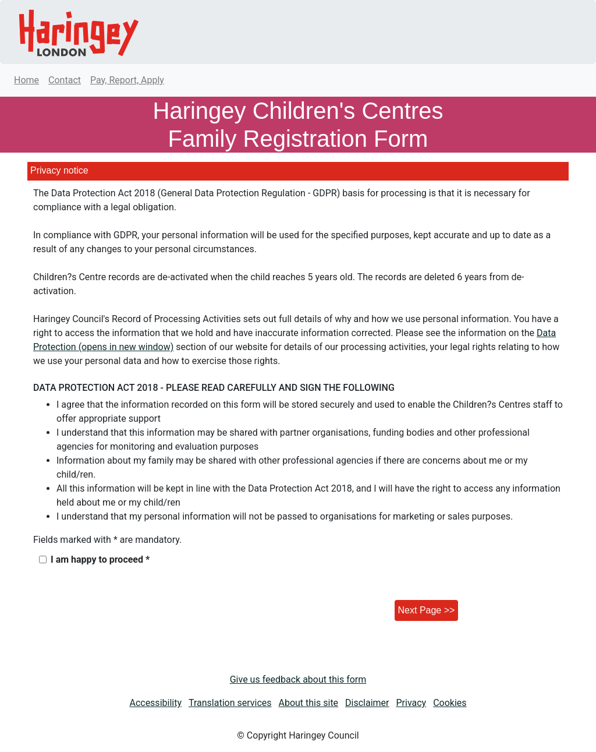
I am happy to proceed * (100, 559)
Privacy (411, 702)
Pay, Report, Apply (127, 80)
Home (26, 80)
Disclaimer (367, 702)
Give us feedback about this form (298, 679)
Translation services (230, 702)
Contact (64, 80)
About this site (309, 702)
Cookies (449, 702)
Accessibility (155, 702)
